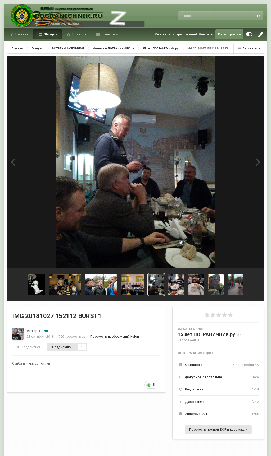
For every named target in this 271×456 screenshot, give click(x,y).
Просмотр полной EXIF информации (218, 429)
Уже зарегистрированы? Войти (184, 34)
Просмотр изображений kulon (114, 336)
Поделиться (28, 347)
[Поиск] (206, 15)
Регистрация (229, 34)
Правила (79, 34)
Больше (108, 34)
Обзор (49, 34)
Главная (21, 34)
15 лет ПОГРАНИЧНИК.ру (206, 334)
